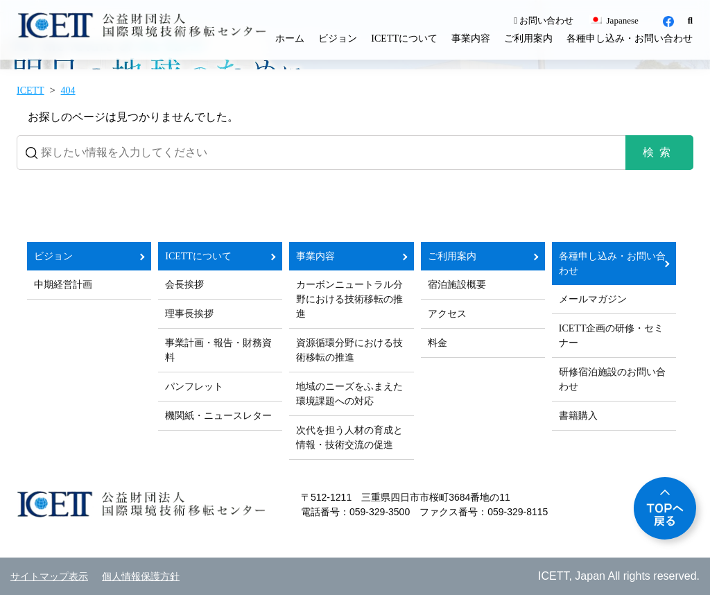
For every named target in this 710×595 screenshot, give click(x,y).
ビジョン (337, 38)
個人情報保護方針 (141, 576)
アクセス (447, 314)
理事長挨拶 (189, 314)
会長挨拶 (184, 284)
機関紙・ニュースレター (218, 416)
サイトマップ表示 (49, 576)
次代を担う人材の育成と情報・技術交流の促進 (349, 437)
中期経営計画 (63, 284)
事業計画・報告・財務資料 (218, 350)
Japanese (613, 20)
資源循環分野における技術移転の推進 (349, 350)
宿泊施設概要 (457, 284)
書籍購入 (578, 416)
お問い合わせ (543, 20)
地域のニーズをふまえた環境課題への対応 (349, 393)
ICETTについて (404, 38)
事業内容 (470, 38)
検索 (659, 152)
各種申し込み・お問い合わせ (629, 38)
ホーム (289, 38)
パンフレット (194, 386)
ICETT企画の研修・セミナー (611, 335)
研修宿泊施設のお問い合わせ (612, 379)
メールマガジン (593, 299)
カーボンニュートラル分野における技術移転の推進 (349, 299)
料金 (437, 343)
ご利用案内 (528, 38)
